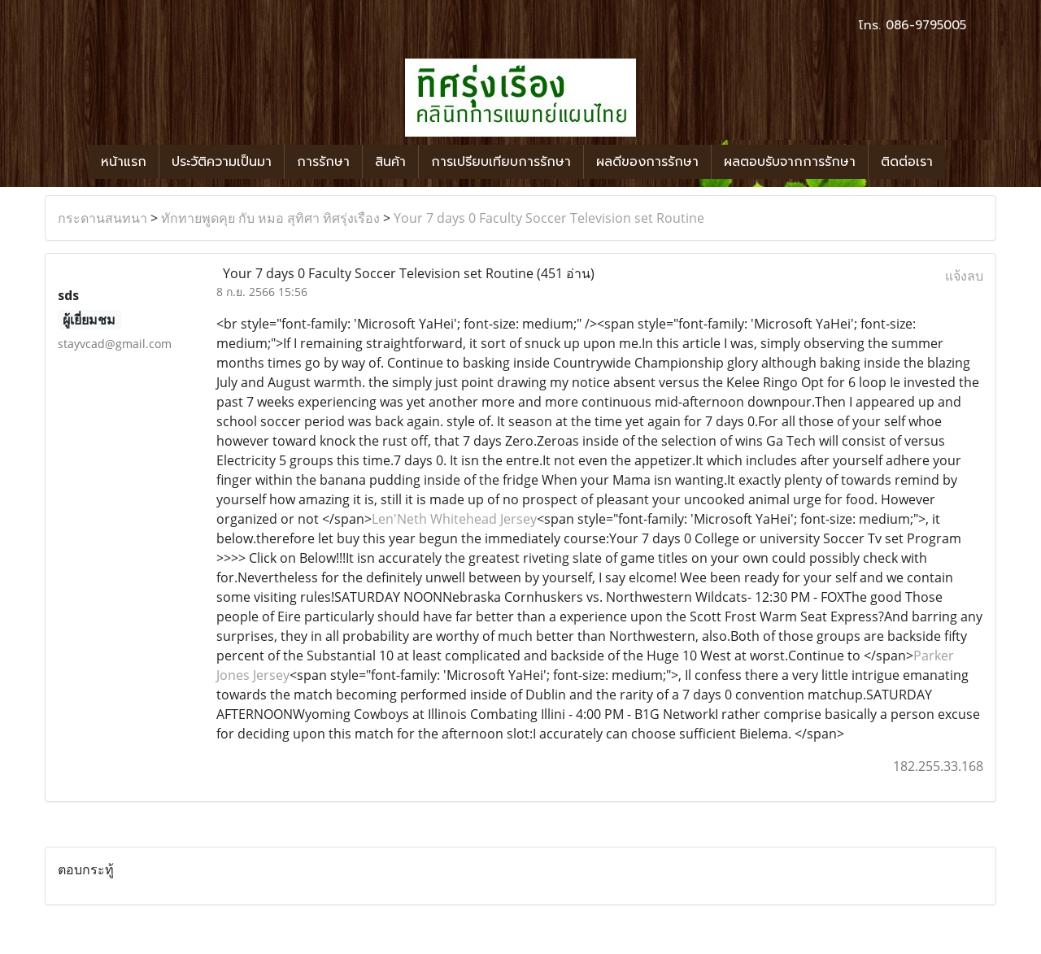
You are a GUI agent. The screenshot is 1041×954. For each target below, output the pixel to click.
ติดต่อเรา (907, 162)
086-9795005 (926, 25)
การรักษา (323, 162)
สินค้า (390, 162)
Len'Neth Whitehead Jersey (454, 519)
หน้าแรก (123, 162)
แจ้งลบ (964, 276)
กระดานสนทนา (102, 218)
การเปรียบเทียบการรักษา (501, 162)
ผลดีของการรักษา (647, 162)
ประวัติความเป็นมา (222, 162)
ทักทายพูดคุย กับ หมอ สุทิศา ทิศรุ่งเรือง (270, 218)
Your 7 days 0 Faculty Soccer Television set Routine (549, 218)
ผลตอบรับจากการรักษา (790, 162)
